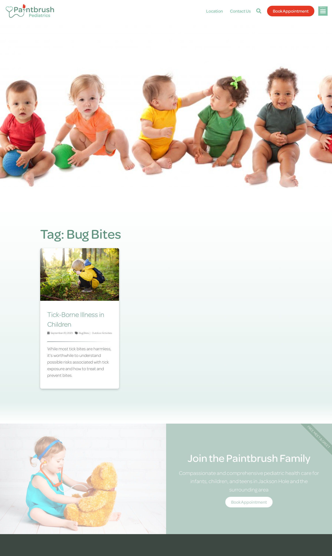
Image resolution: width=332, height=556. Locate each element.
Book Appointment (249, 502)
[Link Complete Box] (79, 318)
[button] (259, 11)
